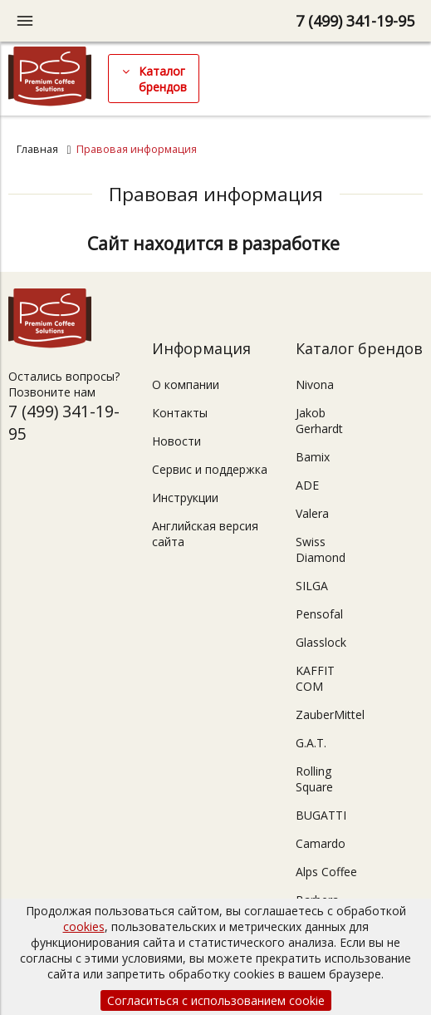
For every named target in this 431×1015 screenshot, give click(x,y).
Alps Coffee (326, 872)
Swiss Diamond (320, 549)
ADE (307, 485)
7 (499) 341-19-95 (355, 21)
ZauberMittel (330, 714)
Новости (176, 441)
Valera (312, 513)
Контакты (180, 413)
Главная (37, 149)
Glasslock (321, 642)
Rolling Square (314, 779)
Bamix (313, 457)
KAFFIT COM (315, 678)
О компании (185, 384)
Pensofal (319, 614)
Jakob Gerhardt (319, 420)
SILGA (312, 586)
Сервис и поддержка (209, 469)
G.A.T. (311, 743)
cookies (84, 926)
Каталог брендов (163, 79)
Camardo (320, 843)
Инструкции (185, 497)
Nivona (315, 384)
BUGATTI (321, 815)
